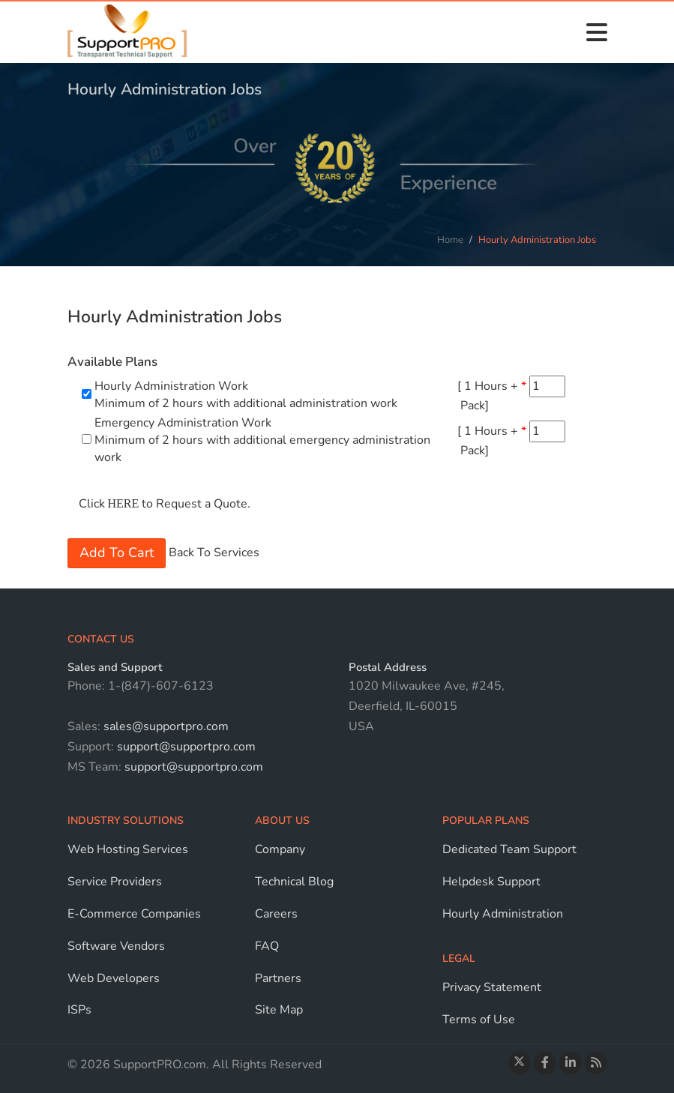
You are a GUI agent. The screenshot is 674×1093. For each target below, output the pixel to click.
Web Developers (113, 978)
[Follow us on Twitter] (519, 1063)
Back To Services (214, 552)
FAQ (267, 946)
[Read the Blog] (596, 1063)
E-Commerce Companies (134, 914)
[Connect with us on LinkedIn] (570, 1063)
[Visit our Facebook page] (545, 1063)
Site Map (279, 1010)
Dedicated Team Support (509, 849)
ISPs (79, 1010)
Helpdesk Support (491, 881)
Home (450, 240)
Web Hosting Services (127, 849)
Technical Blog (294, 881)
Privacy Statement (491, 987)
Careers (276, 914)
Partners (278, 978)
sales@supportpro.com (164, 726)
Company (280, 849)
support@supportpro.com (185, 746)
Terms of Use (478, 1019)
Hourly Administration (502, 914)
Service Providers (114, 881)
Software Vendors (116, 946)
